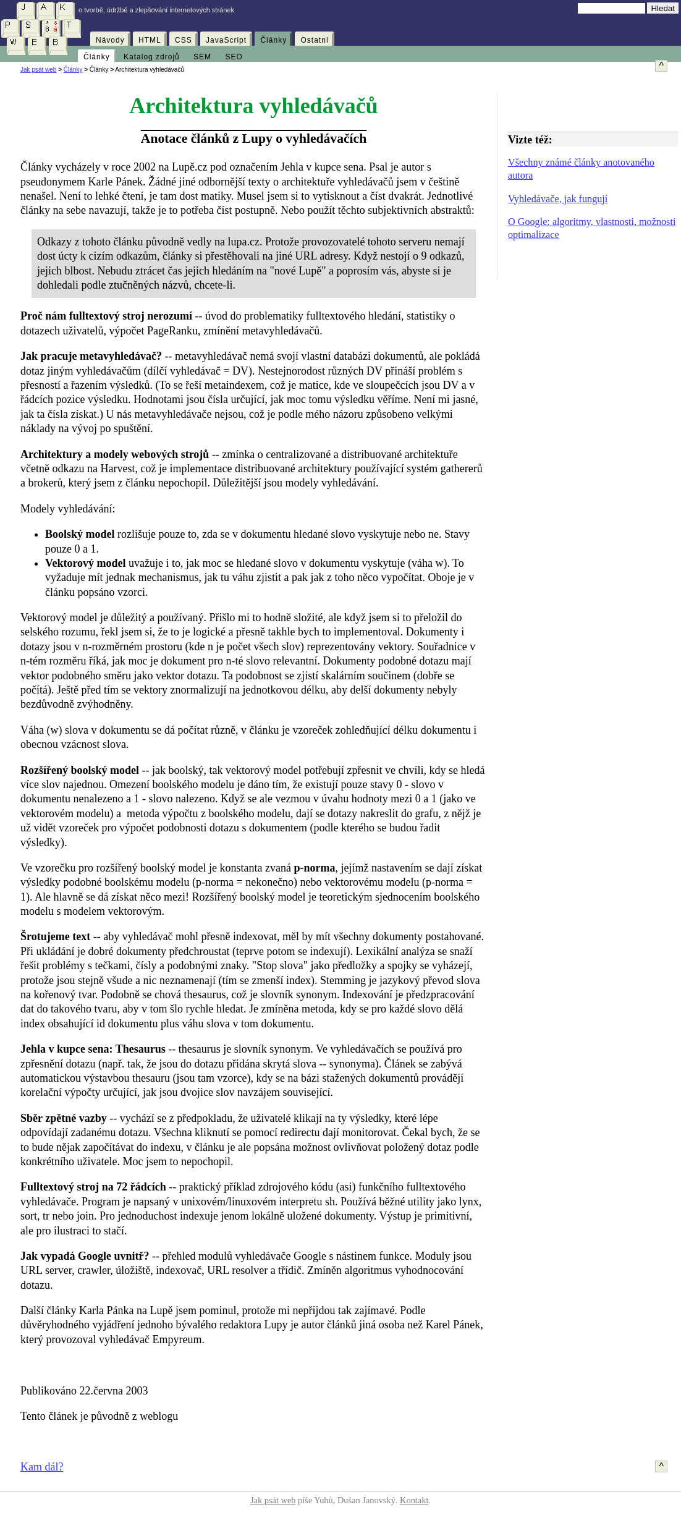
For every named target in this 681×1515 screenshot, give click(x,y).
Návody (110, 40)
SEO (233, 57)
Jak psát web (38, 69)
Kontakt (414, 1500)
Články (273, 40)
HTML (149, 40)
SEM (202, 57)
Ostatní (314, 40)
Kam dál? (41, 1467)
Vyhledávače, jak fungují (557, 199)
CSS (183, 40)
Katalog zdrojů (152, 57)
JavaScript (226, 40)
